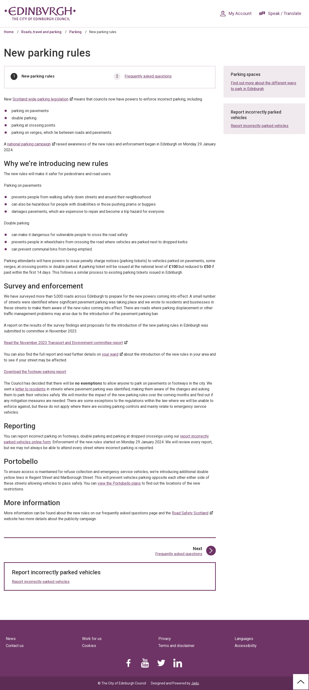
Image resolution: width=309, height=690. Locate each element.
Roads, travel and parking (41, 32)
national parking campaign (29, 144)
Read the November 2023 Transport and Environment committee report (63, 342)
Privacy (164, 638)
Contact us (15, 645)
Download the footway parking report (35, 371)
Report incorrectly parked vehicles (41, 581)
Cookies (89, 645)
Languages (244, 638)
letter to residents (30, 389)
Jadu (195, 683)
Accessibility (246, 645)
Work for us (92, 638)
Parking (75, 32)
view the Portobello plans (119, 483)
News (11, 638)
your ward (110, 354)
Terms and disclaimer (176, 645)
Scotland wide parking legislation (40, 99)
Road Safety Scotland (190, 513)
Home (9, 32)
